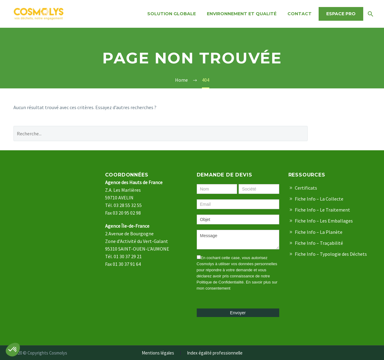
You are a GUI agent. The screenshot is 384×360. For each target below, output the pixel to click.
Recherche (343, 133)
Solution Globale (171, 13)
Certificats (306, 188)
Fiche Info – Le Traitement (322, 210)
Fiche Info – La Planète (318, 232)
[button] (12, 349)
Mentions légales (158, 353)
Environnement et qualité (241, 13)
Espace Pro (341, 13)
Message (238, 239)
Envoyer (238, 312)
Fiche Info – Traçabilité (319, 243)
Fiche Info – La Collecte (319, 199)
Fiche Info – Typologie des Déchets (331, 254)
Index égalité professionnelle (215, 353)
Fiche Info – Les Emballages (324, 221)
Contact (299, 13)
